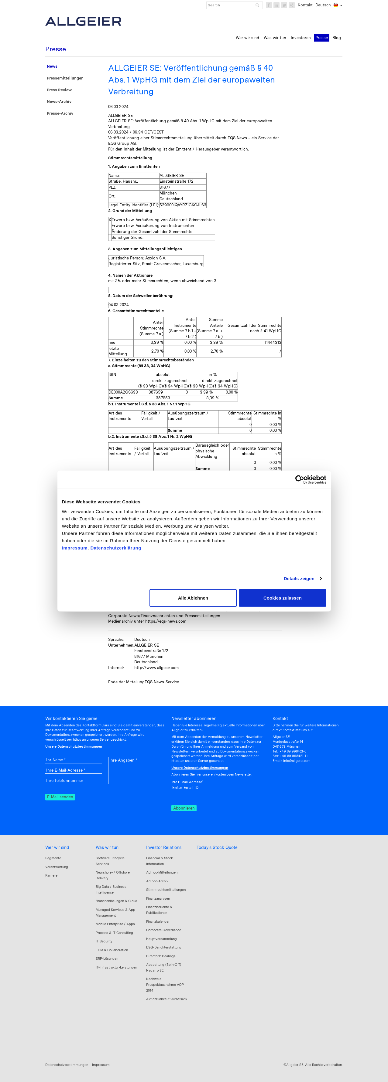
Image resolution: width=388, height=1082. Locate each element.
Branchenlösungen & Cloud (116, 901)
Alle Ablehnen (193, 597)
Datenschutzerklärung (115, 547)
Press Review (59, 90)
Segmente (53, 858)
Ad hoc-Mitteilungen (161, 872)
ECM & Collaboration (112, 950)
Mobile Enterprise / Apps (115, 924)
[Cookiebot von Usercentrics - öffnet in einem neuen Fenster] (299, 479)
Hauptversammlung (161, 939)
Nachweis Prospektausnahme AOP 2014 (165, 984)
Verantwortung (56, 867)
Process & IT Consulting (114, 933)
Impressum (75, 547)
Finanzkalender (158, 921)
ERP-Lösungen (107, 958)
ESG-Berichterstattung (163, 947)
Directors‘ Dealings (161, 956)
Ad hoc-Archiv (157, 881)
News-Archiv (59, 101)
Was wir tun (107, 847)
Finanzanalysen (158, 898)
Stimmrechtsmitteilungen (166, 890)
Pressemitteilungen (65, 78)
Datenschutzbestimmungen (66, 1065)
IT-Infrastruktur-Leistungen (116, 967)
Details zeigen (299, 578)
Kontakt (305, 5)
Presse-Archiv (60, 113)
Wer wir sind (57, 847)
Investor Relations (163, 847)
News (52, 66)
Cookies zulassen (282, 597)
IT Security (104, 941)
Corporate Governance (163, 930)
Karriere (51, 875)
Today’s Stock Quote (217, 847)
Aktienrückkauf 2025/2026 (166, 999)
